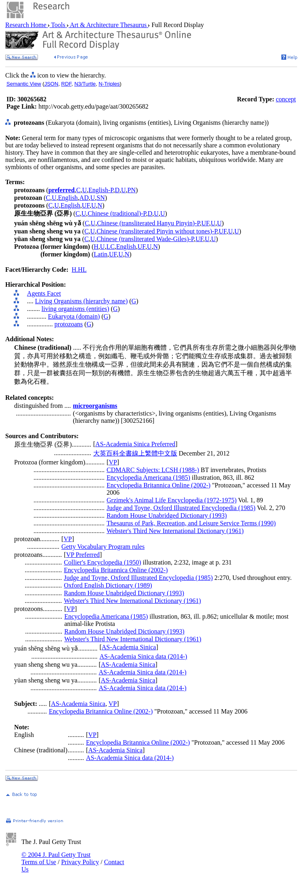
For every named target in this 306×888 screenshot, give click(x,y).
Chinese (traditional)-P (117, 213)
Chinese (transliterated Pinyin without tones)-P (156, 231)
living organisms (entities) (75, 308)
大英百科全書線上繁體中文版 (135, 453)
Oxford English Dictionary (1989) (108, 585)
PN (132, 190)
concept (286, 99)
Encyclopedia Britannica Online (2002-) (158, 485)
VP (113, 462)
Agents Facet (44, 293)
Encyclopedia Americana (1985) (148, 477)
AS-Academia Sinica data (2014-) (143, 656)
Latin (100, 254)
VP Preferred (83, 554)
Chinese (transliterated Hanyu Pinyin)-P (148, 223)
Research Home (26, 24)
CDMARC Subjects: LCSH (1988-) (153, 469)
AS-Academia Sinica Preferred (135, 444)
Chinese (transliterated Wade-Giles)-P (145, 238)
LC (110, 246)
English (68, 197)
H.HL (79, 269)
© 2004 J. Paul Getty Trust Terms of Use (55, 858)
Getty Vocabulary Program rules (103, 546)
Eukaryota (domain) (74, 316)
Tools (58, 24)
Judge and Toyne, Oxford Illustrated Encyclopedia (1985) (181, 507)
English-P (100, 190)
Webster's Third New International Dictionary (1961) (175, 530)
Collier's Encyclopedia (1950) (102, 562)
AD (84, 197)
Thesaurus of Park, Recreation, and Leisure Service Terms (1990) (191, 523)
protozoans (68, 324)
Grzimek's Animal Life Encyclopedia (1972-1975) (172, 500)
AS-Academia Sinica (129, 647)
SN (100, 197)
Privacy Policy (80, 862)
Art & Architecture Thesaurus (108, 24)
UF (86, 205)
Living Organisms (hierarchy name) (81, 301)
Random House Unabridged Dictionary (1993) (167, 515)
